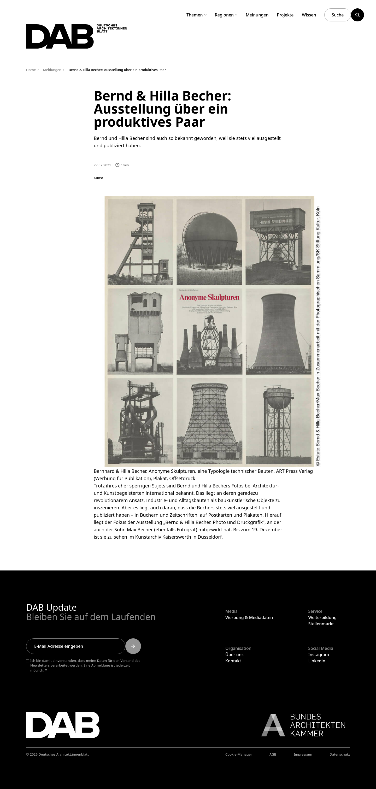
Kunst (98, 177)
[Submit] (133, 646)
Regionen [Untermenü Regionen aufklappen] (226, 15)
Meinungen (257, 15)
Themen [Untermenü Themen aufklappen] (196, 15)
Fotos (237, 485)
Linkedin (316, 661)
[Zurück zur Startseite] (83, 38)
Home (31, 69)
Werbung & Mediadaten (249, 617)
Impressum (303, 754)
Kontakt (233, 661)
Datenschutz (340, 754)
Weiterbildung (322, 617)
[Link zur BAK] (300, 725)
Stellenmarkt (321, 624)
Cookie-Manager (238, 754)
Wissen (309, 15)
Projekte (285, 15)
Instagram (318, 654)
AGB (272, 754)
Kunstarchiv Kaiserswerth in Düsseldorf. (179, 536)
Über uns (234, 654)
